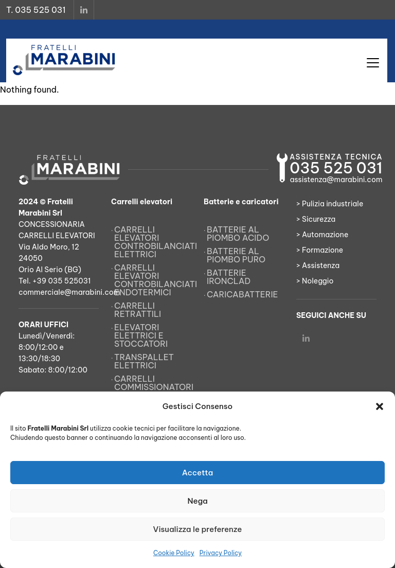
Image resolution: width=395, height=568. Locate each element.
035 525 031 (336, 167)
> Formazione (319, 250)
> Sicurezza (315, 219)
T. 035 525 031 (36, 10)
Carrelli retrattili (137, 309)
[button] (379, 406)
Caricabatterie (242, 294)
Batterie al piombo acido (238, 233)
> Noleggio (315, 281)
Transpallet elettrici (144, 361)
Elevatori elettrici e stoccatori (141, 335)
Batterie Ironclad (228, 277)
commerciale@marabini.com (69, 292)
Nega (197, 501)
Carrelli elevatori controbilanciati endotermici (152, 279)
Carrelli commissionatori (152, 383)
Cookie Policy (173, 553)
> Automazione (322, 234)
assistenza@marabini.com (336, 179)
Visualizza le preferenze (197, 529)
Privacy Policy (221, 553)
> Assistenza (317, 265)
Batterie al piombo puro (236, 255)
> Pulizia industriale (329, 203)
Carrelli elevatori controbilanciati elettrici (152, 241)
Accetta (197, 472)
